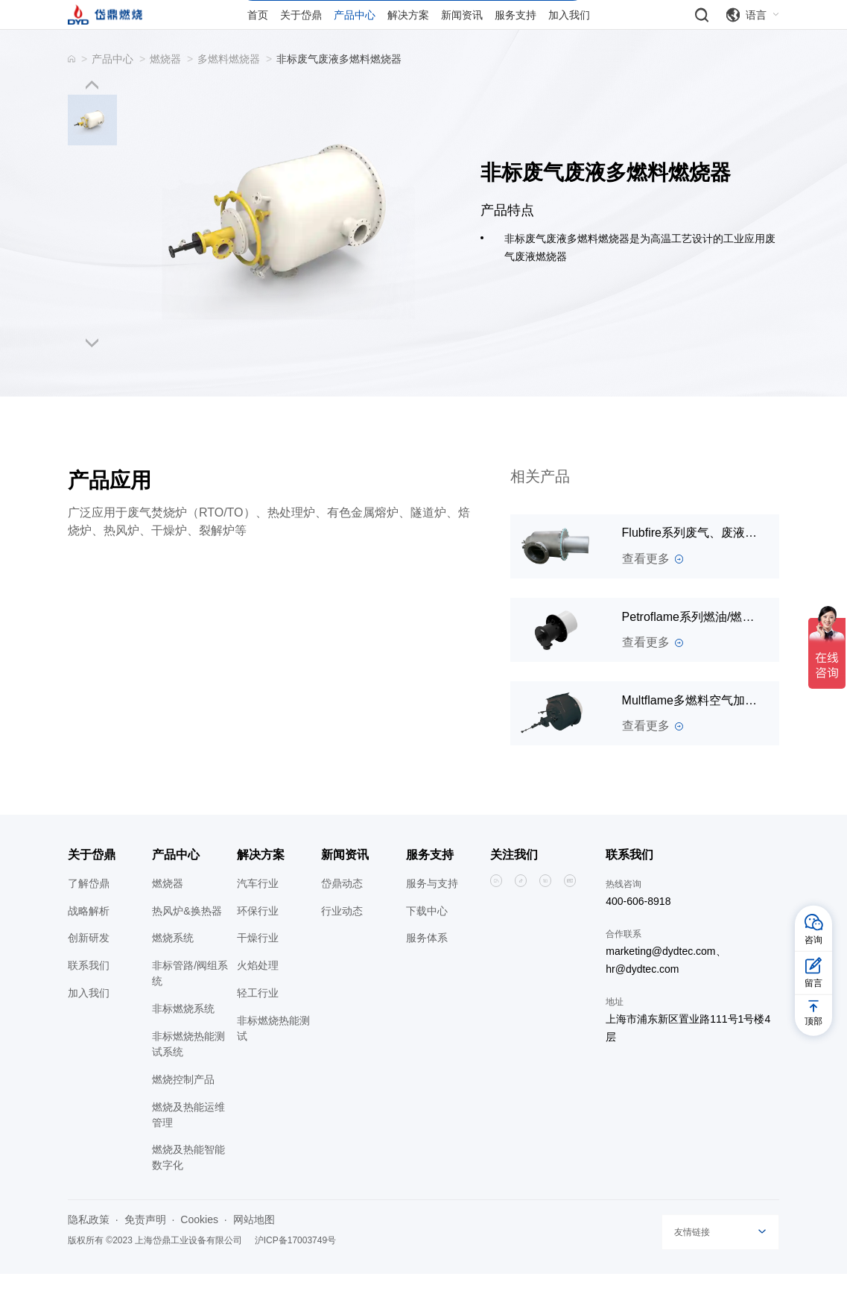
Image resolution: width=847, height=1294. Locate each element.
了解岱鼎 (89, 903)
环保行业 (258, 931)
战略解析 (89, 931)
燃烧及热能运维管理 (188, 1135)
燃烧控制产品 (183, 1099)
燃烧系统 (173, 959)
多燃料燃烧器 (228, 79)
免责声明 (145, 1240)
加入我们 (89, 1014)
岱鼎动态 (342, 903)
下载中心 (427, 931)
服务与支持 (432, 903)
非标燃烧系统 (183, 1029)
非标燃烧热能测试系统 (188, 1064)
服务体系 (427, 959)
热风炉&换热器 (186, 931)
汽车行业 (258, 903)
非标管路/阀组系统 (190, 994)
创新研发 (89, 959)
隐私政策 (89, 1240)
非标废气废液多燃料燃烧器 (339, 79)
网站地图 (254, 1240)
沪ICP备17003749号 (295, 1261)
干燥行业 (258, 959)
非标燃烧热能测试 (273, 1048)
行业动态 (342, 931)
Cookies (199, 1240)
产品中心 (112, 79)
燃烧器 (165, 79)
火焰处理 (258, 986)
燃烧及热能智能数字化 (188, 1178)
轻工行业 (258, 1014)
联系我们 (89, 986)
